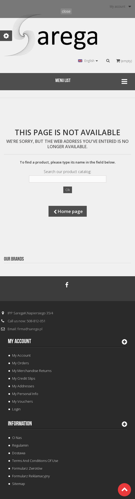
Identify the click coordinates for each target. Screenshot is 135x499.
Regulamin (20, 445)
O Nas (17, 437)
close (66, 11)
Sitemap (18, 483)
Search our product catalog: (67, 171)
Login (16, 409)
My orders (20, 363)
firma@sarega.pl (29, 328)
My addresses (23, 386)
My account (19, 341)
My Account (21, 355)
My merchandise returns (31, 370)
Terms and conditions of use (35, 460)
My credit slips (23, 378)
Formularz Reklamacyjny (31, 476)
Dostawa (18, 453)
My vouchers (22, 401)
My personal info (25, 393)
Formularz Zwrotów (27, 468)
